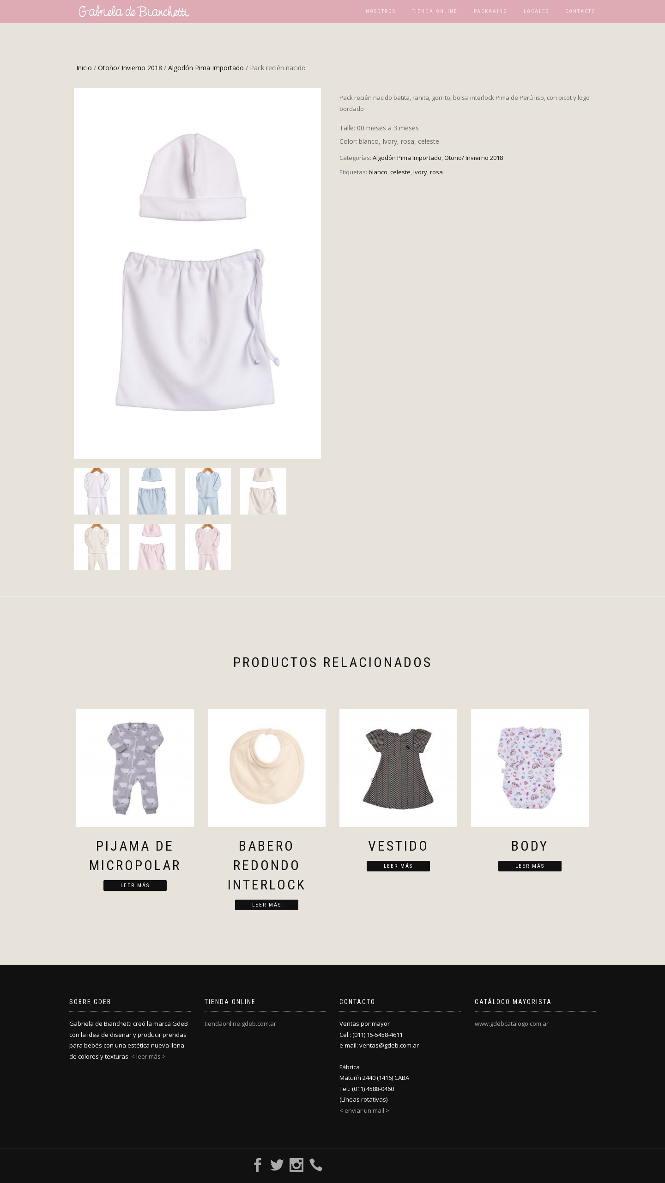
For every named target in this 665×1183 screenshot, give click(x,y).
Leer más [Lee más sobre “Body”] (529, 866)
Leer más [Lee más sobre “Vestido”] (398, 866)
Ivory (420, 172)
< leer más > (148, 1056)
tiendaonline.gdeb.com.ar (240, 1023)
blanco (378, 172)
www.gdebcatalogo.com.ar (512, 1023)
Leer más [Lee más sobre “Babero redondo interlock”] (266, 905)
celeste (400, 172)
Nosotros (381, 11)
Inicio (84, 67)
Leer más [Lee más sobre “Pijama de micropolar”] (135, 886)
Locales (536, 11)
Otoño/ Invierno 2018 (130, 67)
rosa (436, 172)
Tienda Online (435, 11)
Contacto (580, 11)
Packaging (491, 11)
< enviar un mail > (364, 1110)
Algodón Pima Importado (206, 67)
